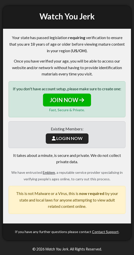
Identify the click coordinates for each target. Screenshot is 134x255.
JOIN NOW (67, 100)
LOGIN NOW (67, 138)
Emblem (49, 172)
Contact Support (105, 232)
